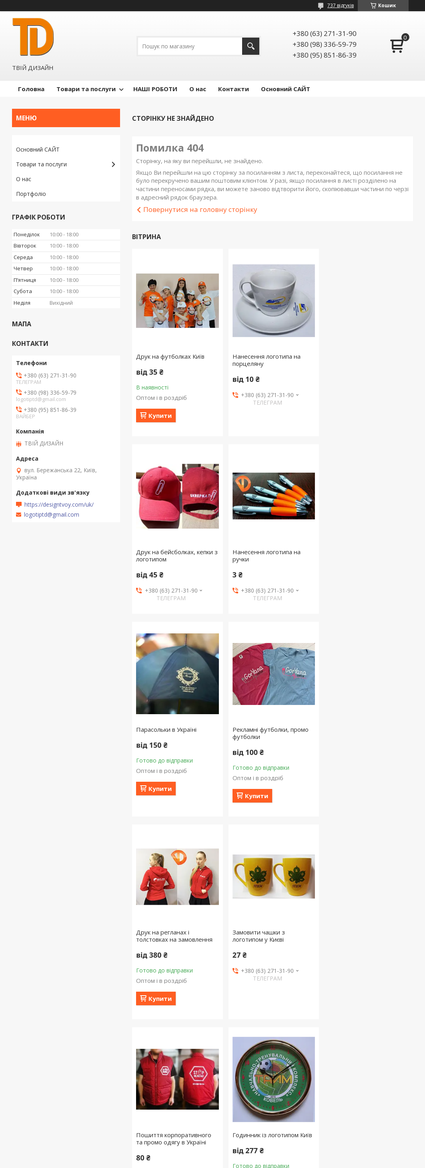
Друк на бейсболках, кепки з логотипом (368, 360)
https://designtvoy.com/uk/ (59, 504)
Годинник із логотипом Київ (176, 957)
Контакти (233, 89)
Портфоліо (31, 194)
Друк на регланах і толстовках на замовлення (174, 758)
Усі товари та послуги (269, 1059)
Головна (31, 89)
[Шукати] (250, 46)
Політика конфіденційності (265, 1160)
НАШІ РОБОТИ (155, 89)
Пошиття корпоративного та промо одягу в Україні (365, 758)
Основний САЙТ (285, 89)
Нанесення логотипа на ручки (170, 555)
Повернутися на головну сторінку (200, 209)
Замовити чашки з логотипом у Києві (258, 758)
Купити (160, 415)
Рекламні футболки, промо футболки (365, 555)
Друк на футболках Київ (170, 356)
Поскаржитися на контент (197, 1160)
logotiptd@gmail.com (51, 514)
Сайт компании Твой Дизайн (55, 1122)
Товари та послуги (86, 89)
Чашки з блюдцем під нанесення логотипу (263, 961)
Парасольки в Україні (262, 551)
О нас (197, 89)
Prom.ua (252, 1153)
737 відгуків (340, 5)
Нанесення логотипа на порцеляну (266, 360)
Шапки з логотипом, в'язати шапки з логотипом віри (367, 961)
